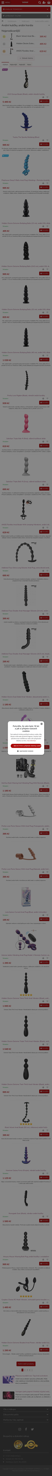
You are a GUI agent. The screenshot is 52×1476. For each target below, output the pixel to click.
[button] (26, 751)
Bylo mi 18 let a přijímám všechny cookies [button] (27, 746)
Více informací (31, 741)
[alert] (26, 738)
